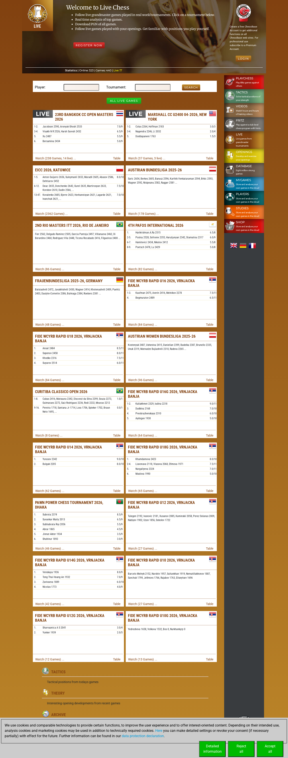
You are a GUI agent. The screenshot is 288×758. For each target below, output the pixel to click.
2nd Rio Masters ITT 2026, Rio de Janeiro (72, 225)
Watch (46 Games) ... (49, 548)
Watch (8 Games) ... (49, 435)
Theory (58, 693)
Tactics (58, 672)
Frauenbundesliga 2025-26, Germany (69, 280)
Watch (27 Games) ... (142, 548)
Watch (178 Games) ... (143, 213)
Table (116, 158)
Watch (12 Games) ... (49, 659)
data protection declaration (143, 736)
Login (243, 58)
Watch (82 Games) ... (142, 269)
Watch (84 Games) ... (142, 324)
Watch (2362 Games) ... (51, 213)
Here (158, 731)
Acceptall (270, 749)
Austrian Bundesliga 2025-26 (155, 170)
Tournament (115, 87)
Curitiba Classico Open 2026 (61, 391)
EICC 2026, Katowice (53, 170)
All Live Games (124, 100)
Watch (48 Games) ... (49, 324)
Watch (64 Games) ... (142, 435)
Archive (58, 714)
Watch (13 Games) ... (142, 659)
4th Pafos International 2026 (155, 225)
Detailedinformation (212, 749)
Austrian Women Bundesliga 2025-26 (162, 336)
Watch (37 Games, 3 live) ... (146, 158)
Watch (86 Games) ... (49, 269)
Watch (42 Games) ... (49, 604)
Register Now (89, 45)
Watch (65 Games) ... (142, 491)
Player (40, 87)
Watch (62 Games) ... (49, 491)
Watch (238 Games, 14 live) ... (55, 158)
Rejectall (241, 749)
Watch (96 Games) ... (142, 380)
